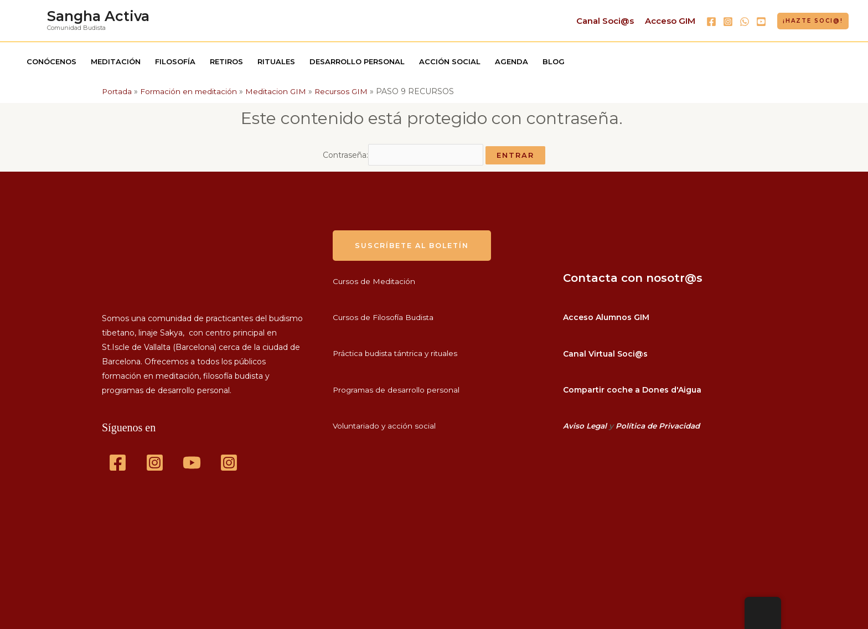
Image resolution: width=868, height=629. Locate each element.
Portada (117, 91)
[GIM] (229, 460)
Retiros (226, 61)
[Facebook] (711, 22)
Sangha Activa (98, 16)
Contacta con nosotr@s (632, 274)
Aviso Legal (585, 422)
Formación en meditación (191, 91)
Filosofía (175, 61)
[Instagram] (728, 22)
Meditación (116, 61)
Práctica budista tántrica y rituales (397, 350)
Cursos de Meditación (374, 278)
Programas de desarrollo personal (397, 386)
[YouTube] (761, 22)
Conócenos (51, 61)
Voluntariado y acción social (385, 422)
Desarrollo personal (357, 61)
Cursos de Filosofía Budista (384, 314)
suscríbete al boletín (414, 242)
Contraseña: (403, 153)
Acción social (449, 61)
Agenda (511, 61)
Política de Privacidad (660, 422)
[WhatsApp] (745, 22)
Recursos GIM (346, 91)
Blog (553, 61)
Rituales (276, 61)
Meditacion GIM (280, 91)
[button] (813, 21)
